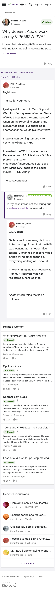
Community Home (10, 576)
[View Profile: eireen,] (6, 528)
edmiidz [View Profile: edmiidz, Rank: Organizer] (14, 20)
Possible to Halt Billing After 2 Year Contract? (28, 539)
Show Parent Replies (10, 77)
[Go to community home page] (13, 5)
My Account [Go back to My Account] (8, 12)
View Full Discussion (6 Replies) (17, 72)
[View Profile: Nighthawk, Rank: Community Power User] (10, 197)
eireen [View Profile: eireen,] (28, 531)
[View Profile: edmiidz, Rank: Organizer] (6, 22)
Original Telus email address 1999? (27, 527)
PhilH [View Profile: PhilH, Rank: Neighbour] (12, 84)
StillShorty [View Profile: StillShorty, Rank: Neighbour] (7, 415)
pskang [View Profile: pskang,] (28, 554)
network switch (18, 208)
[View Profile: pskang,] (6, 552)
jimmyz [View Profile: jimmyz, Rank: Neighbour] (6, 445)
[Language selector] (23, 4)
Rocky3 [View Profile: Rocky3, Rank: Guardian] (6, 476)
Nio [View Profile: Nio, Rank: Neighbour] (4, 384)
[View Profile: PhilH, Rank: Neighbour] (6, 85)
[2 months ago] (16, 507)
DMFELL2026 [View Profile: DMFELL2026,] (31, 507)
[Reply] (48, 64)
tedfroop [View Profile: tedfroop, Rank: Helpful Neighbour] (7, 354)
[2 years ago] (17, 353)
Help (41, 576)
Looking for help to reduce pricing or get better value (26, 515)
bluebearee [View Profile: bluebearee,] (30, 543)
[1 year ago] (12, 384)
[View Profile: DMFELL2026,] (6, 505)
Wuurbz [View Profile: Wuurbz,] (29, 519)
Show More (9, 53)
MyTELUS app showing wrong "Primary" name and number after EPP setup (31, 550)
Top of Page (28, 576)
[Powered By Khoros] (27, 585)
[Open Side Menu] (4, 4)
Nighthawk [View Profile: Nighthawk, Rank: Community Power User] (19, 195)
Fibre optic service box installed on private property (29, 503)
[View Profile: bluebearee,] (6, 540)
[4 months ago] (17, 476)
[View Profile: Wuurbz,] (6, 517)
